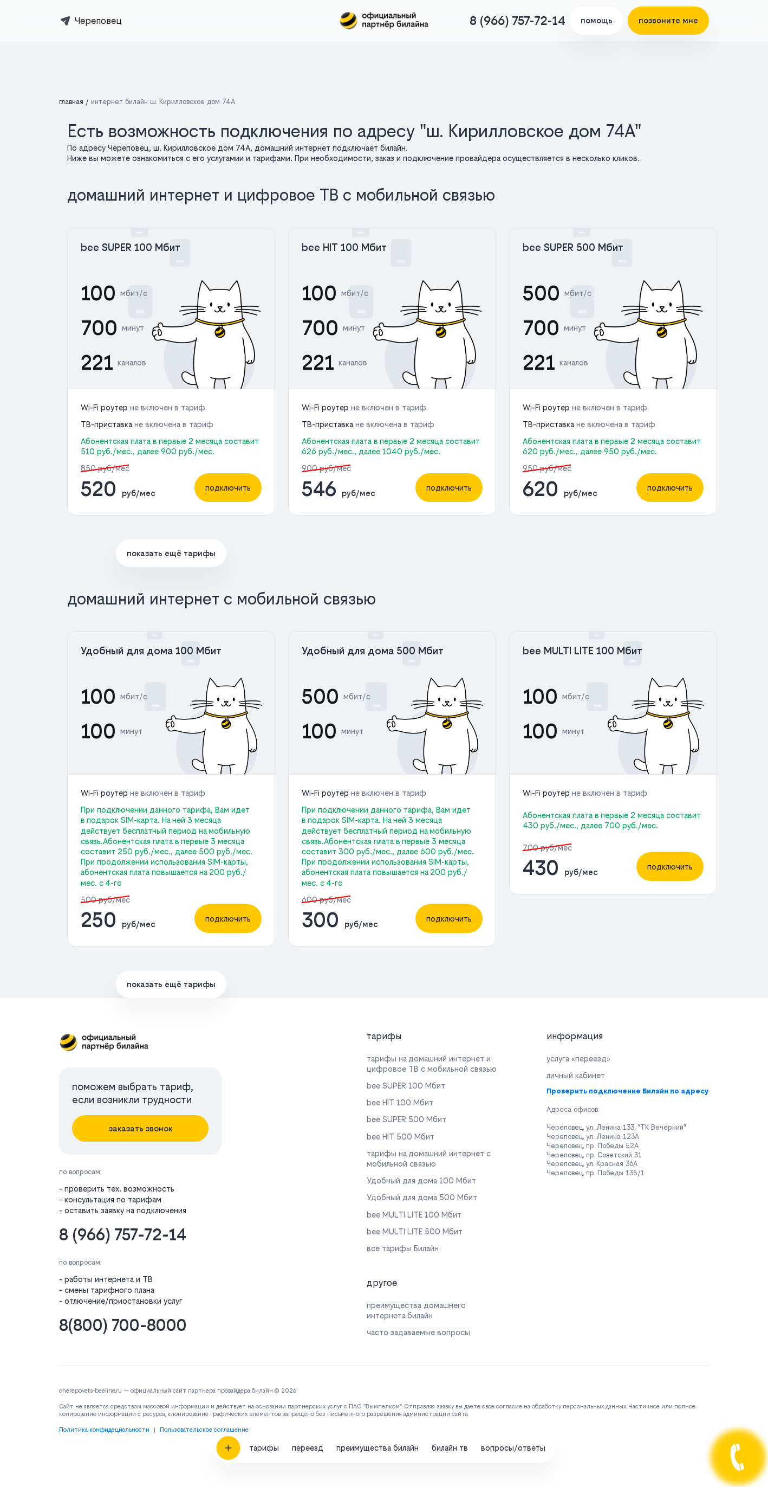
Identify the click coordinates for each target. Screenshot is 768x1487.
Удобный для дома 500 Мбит (373, 650)
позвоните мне (668, 20)
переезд (307, 1124)
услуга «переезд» (578, 1058)
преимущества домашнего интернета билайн (416, 1310)
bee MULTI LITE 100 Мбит (582, 650)
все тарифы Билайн (403, 1248)
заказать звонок (140, 1128)
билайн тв (450, 1124)
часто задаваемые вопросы (418, 1332)
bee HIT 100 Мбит (344, 247)
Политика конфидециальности (104, 1429)
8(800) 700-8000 (123, 1325)
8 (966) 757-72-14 (517, 21)
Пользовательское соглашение (204, 1429)
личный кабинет (575, 1075)
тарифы (264, 1124)
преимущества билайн (377, 1124)
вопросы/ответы (513, 1124)
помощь (597, 20)
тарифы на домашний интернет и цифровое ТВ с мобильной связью (432, 1063)
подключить (228, 487)
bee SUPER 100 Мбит (130, 247)
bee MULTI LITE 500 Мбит (415, 1231)
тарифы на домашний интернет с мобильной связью (429, 1158)
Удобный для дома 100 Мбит (151, 650)
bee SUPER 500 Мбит (573, 247)
